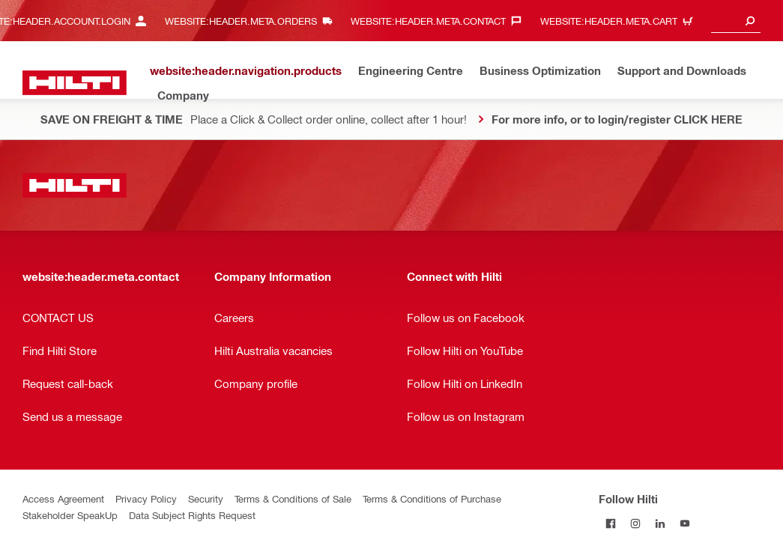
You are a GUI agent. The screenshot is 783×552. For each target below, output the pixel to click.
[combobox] (736, 20)
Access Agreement (63, 498)
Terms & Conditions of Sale (293, 498)
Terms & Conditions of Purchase (432, 498)
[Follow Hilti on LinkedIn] (660, 523)
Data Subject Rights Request (192, 515)
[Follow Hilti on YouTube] (685, 523)
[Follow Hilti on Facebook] (611, 523)
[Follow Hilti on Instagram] (635, 523)
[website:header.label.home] (74, 82)
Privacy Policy (146, 498)
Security (205, 498)
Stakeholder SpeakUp (70, 515)
